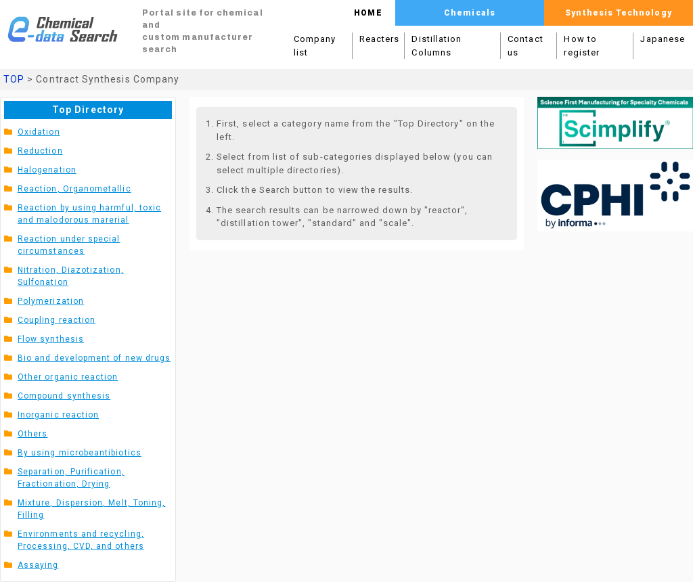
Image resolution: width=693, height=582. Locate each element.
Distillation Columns (436, 46)
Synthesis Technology (618, 13)
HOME (368, 13)
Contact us (525, 46)
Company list (315, 46)
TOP (13, 79)
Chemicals (469, 13)
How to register (582, 46)
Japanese (662, 39)
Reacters (379, 39)
